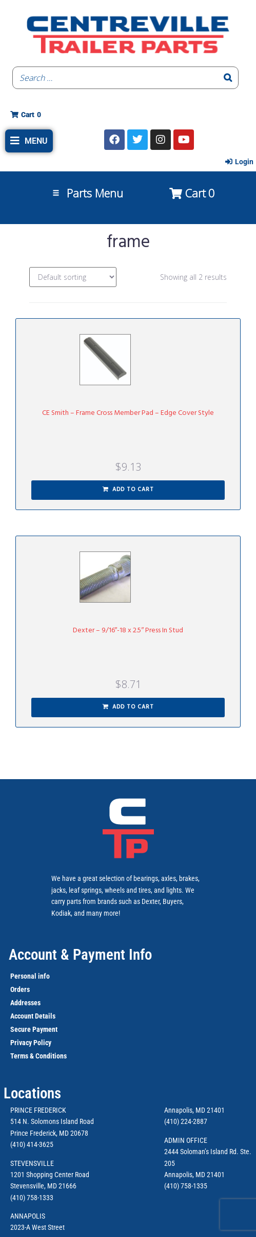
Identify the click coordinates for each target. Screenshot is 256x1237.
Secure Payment (33, 1029)
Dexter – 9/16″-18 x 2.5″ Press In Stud (128, 630)
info (43, 976)
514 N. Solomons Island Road (52, 1121)
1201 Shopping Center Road (49, 1174)
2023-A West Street (37, 1227)
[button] (29, 141)
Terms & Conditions (38, 1056)
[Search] (228, 78)
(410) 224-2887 (185, 1121)
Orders (20, 989)
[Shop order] (72, 277)
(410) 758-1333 (31, 1198)
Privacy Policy (30, 1043)
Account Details (32, 1016)
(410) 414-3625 (31, 1144)
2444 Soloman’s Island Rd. (201, 1151)
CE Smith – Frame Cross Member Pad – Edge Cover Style (128, 413)
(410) (171, 1186)
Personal (23, 976)
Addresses (25, 1003)
